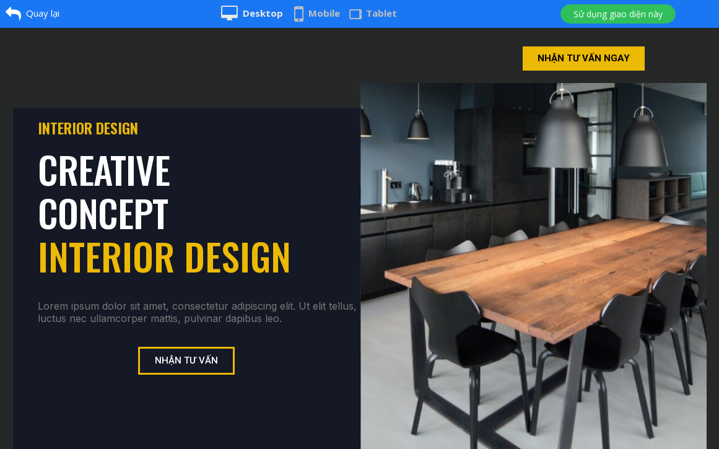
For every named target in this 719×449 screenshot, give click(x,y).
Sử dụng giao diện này (618, 14)
